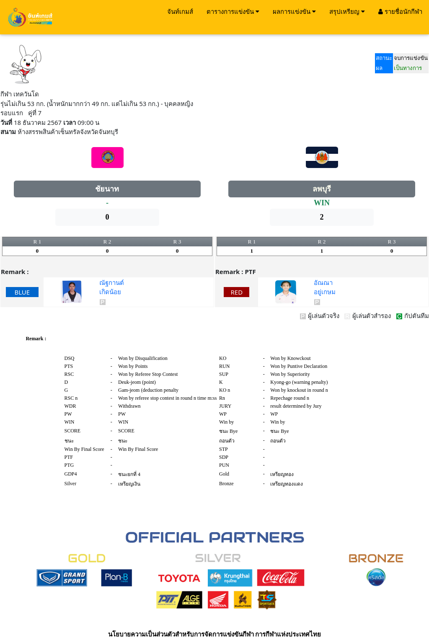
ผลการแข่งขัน (294, 11)
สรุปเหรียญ (347, 11)
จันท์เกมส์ (180, 11)
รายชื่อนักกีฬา (400, 11)
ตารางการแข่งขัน (233, 11)
